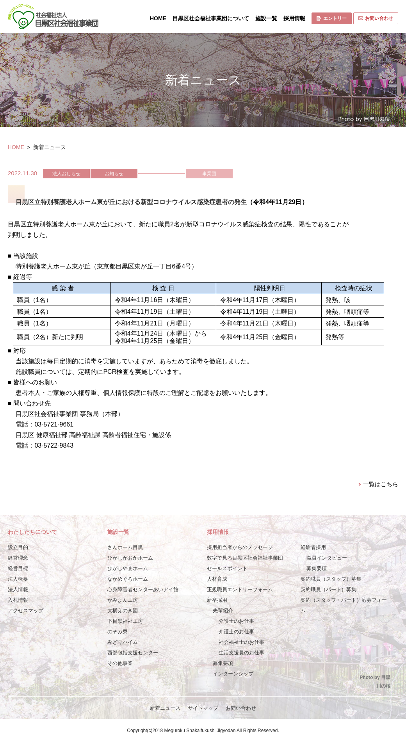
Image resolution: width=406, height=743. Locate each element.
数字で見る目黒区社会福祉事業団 (245, 558)
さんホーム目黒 (125, 547)
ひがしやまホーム (127, 568)
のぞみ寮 (117, 632)
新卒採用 (217, 600)
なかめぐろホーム (127, 579)
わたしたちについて (32, 532)
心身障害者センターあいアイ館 (142, 589)
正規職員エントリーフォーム (240, 589)
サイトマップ (203, 708)
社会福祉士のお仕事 (241, 642)
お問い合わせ (375, 18)
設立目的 (18, 547)
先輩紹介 (223, 610)
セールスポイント (227, 568)
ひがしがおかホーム (130, 558)
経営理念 (18, 558)
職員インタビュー (326, 558)
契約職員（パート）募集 (328, 589)
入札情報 (18, 600)
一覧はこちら (380, 484)
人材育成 (217, 579)
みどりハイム (122, 642)
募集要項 (223, 663)
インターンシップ (233, 674)
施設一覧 (266, 18)
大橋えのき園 (122, 610)
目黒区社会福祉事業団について (211, 18)
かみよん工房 (122, 600)
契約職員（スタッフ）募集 (331, 579)
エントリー (332, 18)
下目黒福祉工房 (125, 621)
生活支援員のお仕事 (241, 653)
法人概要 (18, 579)
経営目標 (18, 568)
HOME (158, 18)
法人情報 (18, 589)
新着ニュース (165, 708)
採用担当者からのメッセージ (240, 547)
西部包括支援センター (132, 653)
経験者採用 (313, 547)
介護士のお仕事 (236, 621)
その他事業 (120, 663)
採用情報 (294, 18)
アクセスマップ (25, 610)
